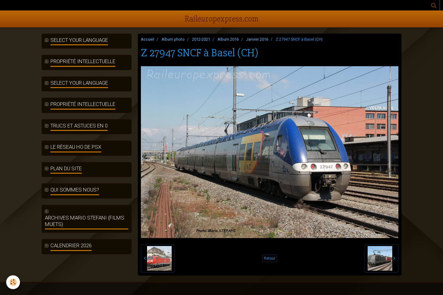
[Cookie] (13, 282)
